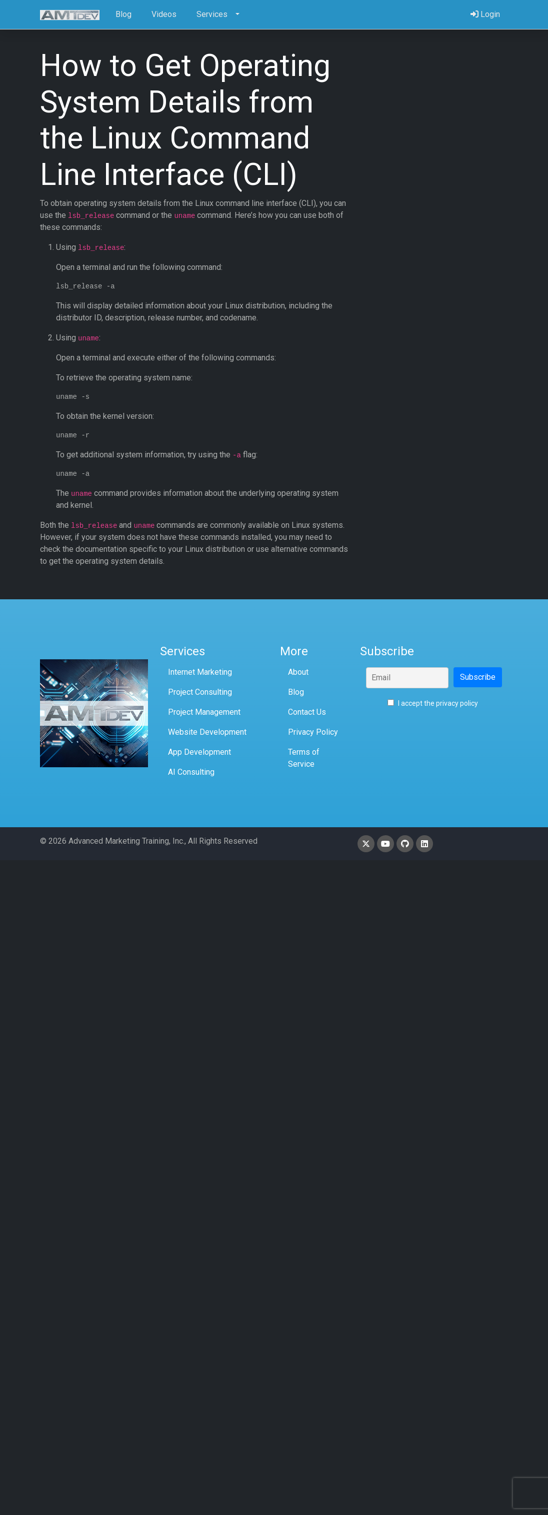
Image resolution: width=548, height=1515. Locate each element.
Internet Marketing (200, 672)
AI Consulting (191, 772)
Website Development (207, 732)
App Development (199, 752)
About (298, 672)
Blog (296, 692)
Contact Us (307, 712)
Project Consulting (200, 692)
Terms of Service (304, 758)
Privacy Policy (313, 732)
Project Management (204, 712)
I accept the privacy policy (433, 703)
